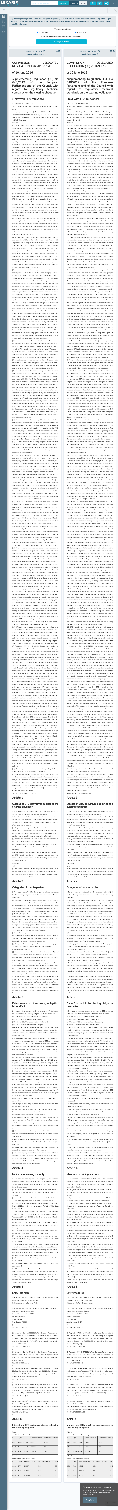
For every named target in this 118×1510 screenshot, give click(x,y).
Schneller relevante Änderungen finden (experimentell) (62, 36)
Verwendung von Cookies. (97, 1487)
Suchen (83, 3)
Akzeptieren (90, 1500)
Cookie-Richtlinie (88, 1495)
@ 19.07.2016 (43, 32)
